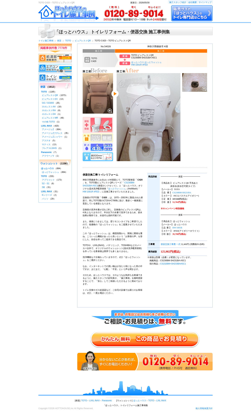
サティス (46, 144)
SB (43, 187)
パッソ (45, 199)
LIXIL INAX (46, 126)
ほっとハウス (47, 168)
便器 (42, 86)
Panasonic (46, 152)
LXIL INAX (161, 400)
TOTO (44, 92)
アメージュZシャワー (52, 137)
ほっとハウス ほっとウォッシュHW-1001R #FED (146, 63)
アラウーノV (48, 156)
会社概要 (192, 2)
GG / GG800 (48, 103)
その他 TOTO (48, 122)
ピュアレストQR (50, 95)
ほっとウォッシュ (116, 188)
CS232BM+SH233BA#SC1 (173, 263)
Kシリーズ (47, 195)
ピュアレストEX (50, 99)
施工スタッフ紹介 (177, 2)
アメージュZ (48, 129)
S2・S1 (45, 183)
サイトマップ (205, 2)
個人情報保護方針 (204, 408)
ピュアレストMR (50, 118)
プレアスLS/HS (49, 148)
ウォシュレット (49, 163)
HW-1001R (177, 227)
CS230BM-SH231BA (181, 192)
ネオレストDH (49, 114)
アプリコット (48, 180)
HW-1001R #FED (91, 191)
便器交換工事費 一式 (170, 244)
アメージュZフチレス (52, 133)
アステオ (46, 140)
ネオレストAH (49, 106)
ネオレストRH (49, 110)
